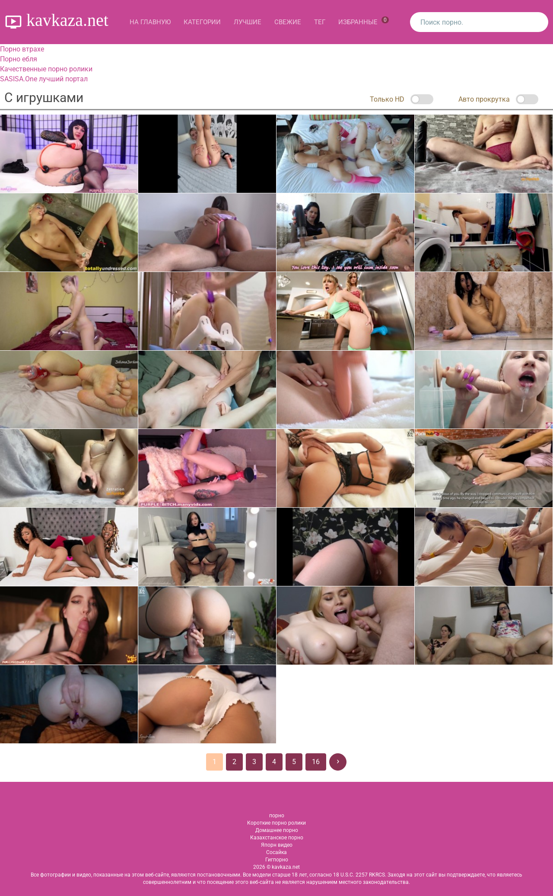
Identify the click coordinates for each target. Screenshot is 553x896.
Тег (319, 22)
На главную (150, 22)
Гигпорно (276, 860)
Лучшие (247, 22)
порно (276, 816)
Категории (202, 22)
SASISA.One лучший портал (44, 79)
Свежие (287, 22)
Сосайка (276, 852)
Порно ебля (18, 59)
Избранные (363, 21)
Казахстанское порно (276, 838)
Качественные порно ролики (46, 69)
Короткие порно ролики (276, 823)
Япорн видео (276, 845)
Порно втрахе (22, 49)
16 (316, 762)
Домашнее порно (276, 830)
